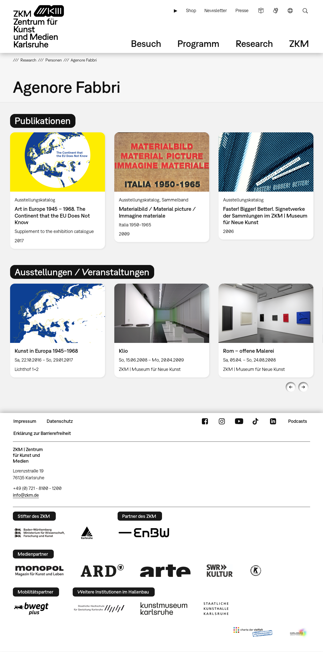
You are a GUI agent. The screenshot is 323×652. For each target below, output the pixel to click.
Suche (305, 11)
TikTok (256, 421)
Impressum (24, 421)
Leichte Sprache (261, 11)
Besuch (146, 43)
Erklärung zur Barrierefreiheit (42, 433)
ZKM (299, 43)
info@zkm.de (26, 495)
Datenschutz (60, 421)
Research (254, 43)
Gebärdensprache (276, 11)
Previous (291, 387)
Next (303, 387)
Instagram (222, 421)
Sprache (290, 11)
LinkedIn (273, 421)
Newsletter (215, 10)
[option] (58, 190)
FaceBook (205, 421)
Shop (191, 10)
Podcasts (297, 421)
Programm (198, 43)
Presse (242, 10)
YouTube (239, 421)
